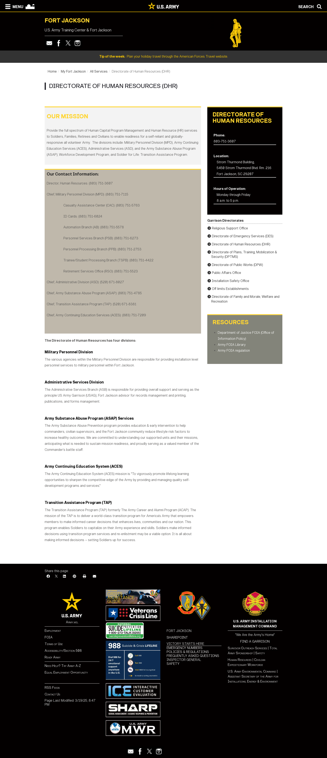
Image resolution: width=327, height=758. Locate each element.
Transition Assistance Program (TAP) (78, 502)
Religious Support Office (230, 228)
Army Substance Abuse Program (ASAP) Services (89, 418)
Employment (53, 631)
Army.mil (72, 622)
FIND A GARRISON (255, 641)
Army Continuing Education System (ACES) (84, 466)
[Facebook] (48, 576)
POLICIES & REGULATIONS (188, 652)
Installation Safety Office (230, 281)
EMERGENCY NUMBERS (184, 648)
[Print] (84, 576)
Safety (260, 653)
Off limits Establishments (230, 289)
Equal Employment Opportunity (66, 672)
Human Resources (240, 660)
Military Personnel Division (69, 352)
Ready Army (52, 657)
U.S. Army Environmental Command (252, 671)
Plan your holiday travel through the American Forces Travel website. (163, 56)
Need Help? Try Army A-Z (63, 666)
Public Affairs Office (226, 273)
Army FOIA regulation (234, 350)
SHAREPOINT (177, 637)
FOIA (49, 637)
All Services (99, 71)
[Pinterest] (74, 576)
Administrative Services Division (74, 382)
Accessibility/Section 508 (63, 651)
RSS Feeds (52, 688)
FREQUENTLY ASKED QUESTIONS (193, 656)
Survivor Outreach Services (247, 648)
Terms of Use (54, 644)
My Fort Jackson (73, 71)
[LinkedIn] (64, 576)
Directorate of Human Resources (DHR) (241, 244)
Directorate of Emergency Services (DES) (242, 236)
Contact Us (52, 694)
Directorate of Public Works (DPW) (237, 265)
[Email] (94, 576)
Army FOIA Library (232, 345)
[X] (56, 576)
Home (52, 71)
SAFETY (173, 664)
